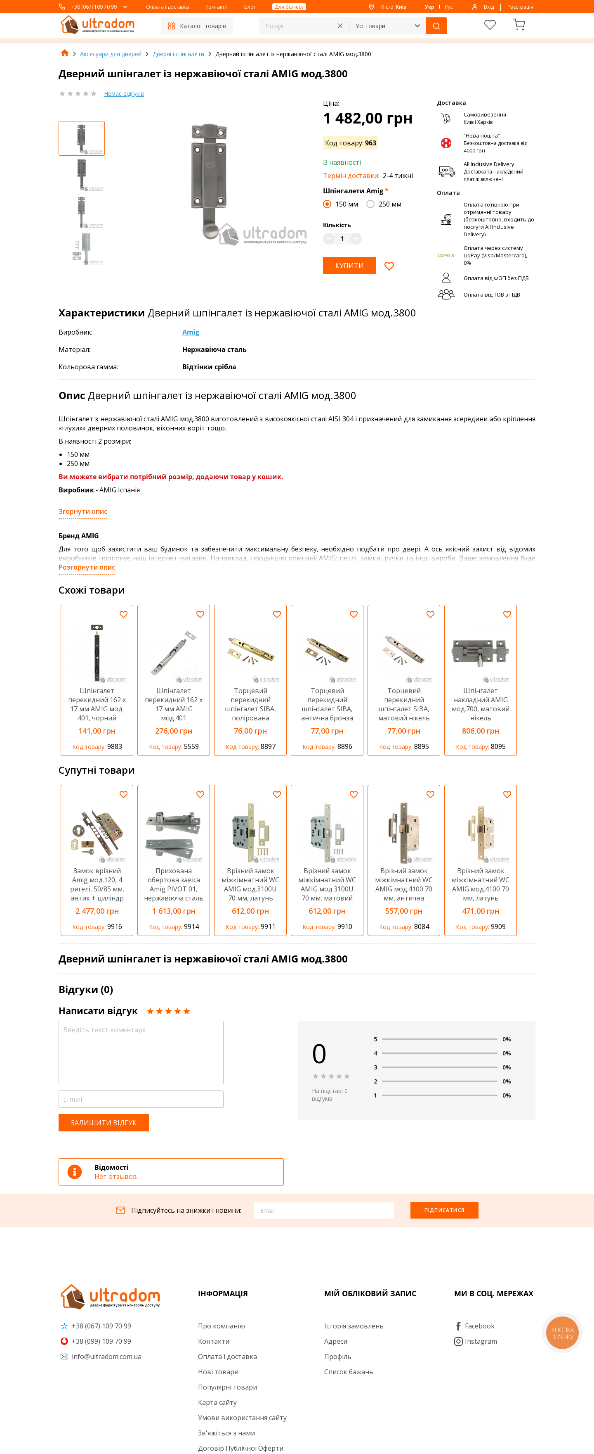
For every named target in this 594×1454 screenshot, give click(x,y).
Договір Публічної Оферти (240, 1448)
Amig (190, 332)
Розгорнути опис (87, 567)
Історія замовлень (354, 1325)
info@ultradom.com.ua (101, 1356)
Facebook (474, 1325)
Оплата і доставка (167, 6)
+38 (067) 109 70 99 (94, 6)
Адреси (335, 1341)
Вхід (489, 6)
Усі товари (370, 26)
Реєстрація (520, 6)
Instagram (475, 1341)
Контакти (216, 6)
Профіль (337, 1356)
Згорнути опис (83, 511)
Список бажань (348, 1371)
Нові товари (218, 1371)
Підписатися (444, 1210)
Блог (250, 6)
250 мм (390, 204)
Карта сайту (217, 1402)
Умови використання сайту (242, 1417)
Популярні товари (227, 1387)
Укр (429, 6)
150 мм (346, 204)
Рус (449, 6)
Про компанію (221, 1325)
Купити (349, 265)
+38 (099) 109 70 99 (96, 1341)
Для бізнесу (289, 6)
